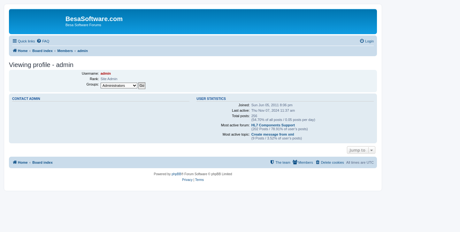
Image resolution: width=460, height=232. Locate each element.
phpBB (176, 174)
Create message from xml (272, 134)
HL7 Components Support (273, 125)
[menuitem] (42, 41)
